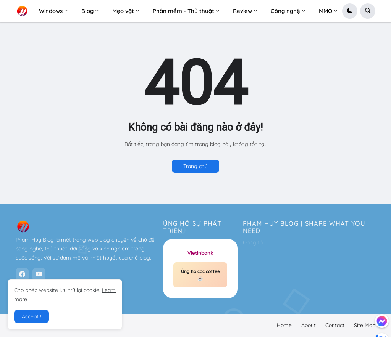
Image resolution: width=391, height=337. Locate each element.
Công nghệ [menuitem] (285, 10)
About (308, 325)
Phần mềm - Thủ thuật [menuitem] (183, 10)
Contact (334, 325)
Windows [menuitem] (51, 10)
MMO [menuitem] (325, 10)
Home (284, 325)
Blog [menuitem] (87, 10)
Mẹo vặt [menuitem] (123, 10)
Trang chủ (195, 166)
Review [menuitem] (242, 10)
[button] (349, 11)
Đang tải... (255, 242)
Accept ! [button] (31, 316)
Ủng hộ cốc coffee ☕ (200, 275)
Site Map (364, 325)
